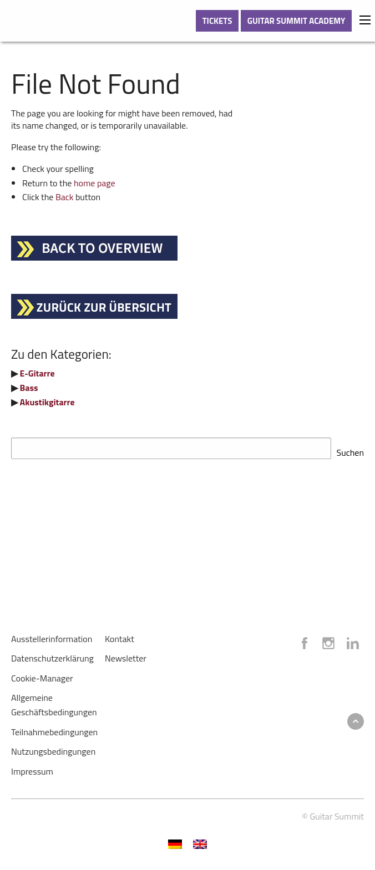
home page (94, 183)
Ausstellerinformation (51, 635)
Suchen (350, 449)
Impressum (32, 768)
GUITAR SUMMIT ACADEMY (296, 20)
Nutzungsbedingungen (53, 748)
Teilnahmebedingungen (54, 728)
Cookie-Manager (42, 674)
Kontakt (119, 635)
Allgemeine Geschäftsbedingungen (54, 701)
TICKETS (217, 20)
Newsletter (125, 655)
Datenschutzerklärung (52, 655)
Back (64, 196)
